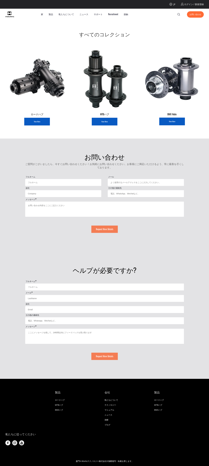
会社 (107, 392)
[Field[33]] (104, 320)
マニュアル (109, 410)
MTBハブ (59, 405)
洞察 (106, 419)
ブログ (107, 424)
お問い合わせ (195, 14)
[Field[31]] (104, 309)
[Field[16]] (146, 193)
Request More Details (104, 229)
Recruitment (113, 14)
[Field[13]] (63, 193)
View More (37, 121)
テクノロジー (110, 405)
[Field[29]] (104, 287)
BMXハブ (59, 410)
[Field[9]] (63, 182)
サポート (98, 14)
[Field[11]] (146, 182)
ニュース (83, 14)
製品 (51, 14)
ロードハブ (60, 400)
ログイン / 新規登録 (192, 4)
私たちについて (66, 14)
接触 (126, 14)
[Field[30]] (104, 298)
